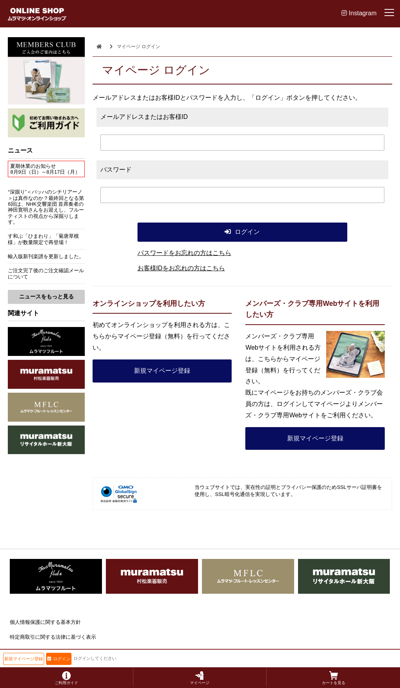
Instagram (359, 13)
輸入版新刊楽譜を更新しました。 (46, 256)
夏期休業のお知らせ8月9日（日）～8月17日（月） (45, 169)
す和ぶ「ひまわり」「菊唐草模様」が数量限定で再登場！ (43, 239)
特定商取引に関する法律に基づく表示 (53, 637)
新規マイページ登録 (162, 370)
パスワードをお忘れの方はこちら (184, 253)
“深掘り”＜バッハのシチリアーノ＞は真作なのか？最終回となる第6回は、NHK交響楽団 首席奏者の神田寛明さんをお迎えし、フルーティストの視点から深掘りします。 (46, 207)
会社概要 (20, 652)
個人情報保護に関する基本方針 (45, 622)
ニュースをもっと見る (46, 296)
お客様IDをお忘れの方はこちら (181, 268)
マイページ (199, 678)
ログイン (58, 658)
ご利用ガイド (66, 678)
